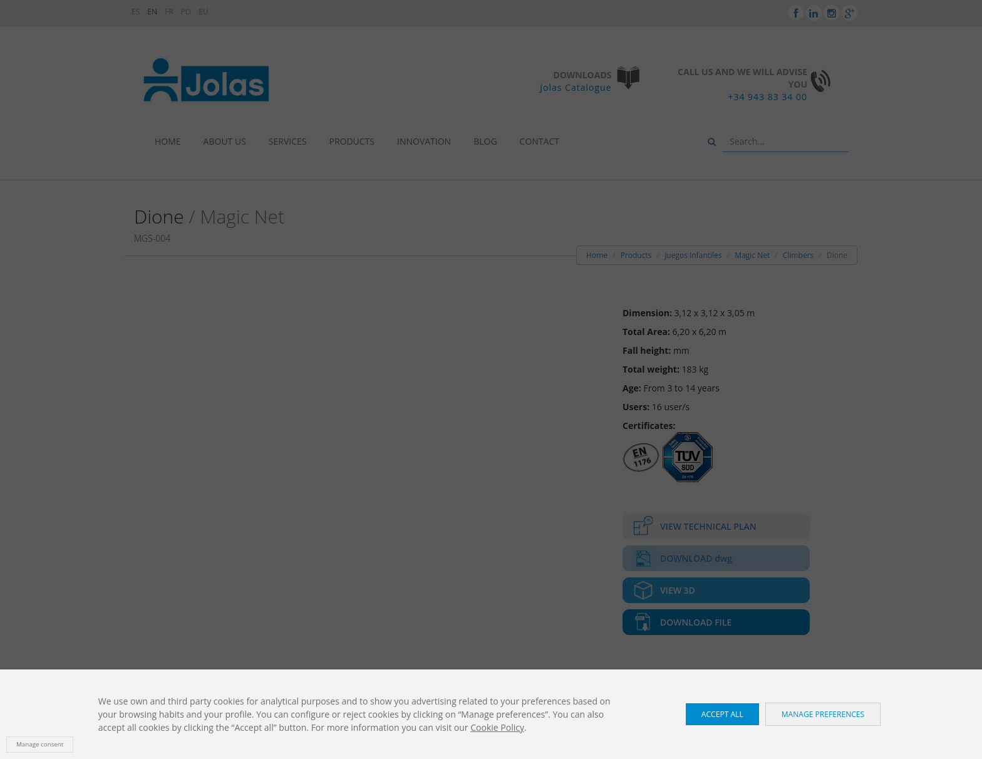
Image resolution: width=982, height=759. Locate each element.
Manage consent (39, 744)
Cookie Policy (497, 727)
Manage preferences (823, 714)
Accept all (722, 714)
